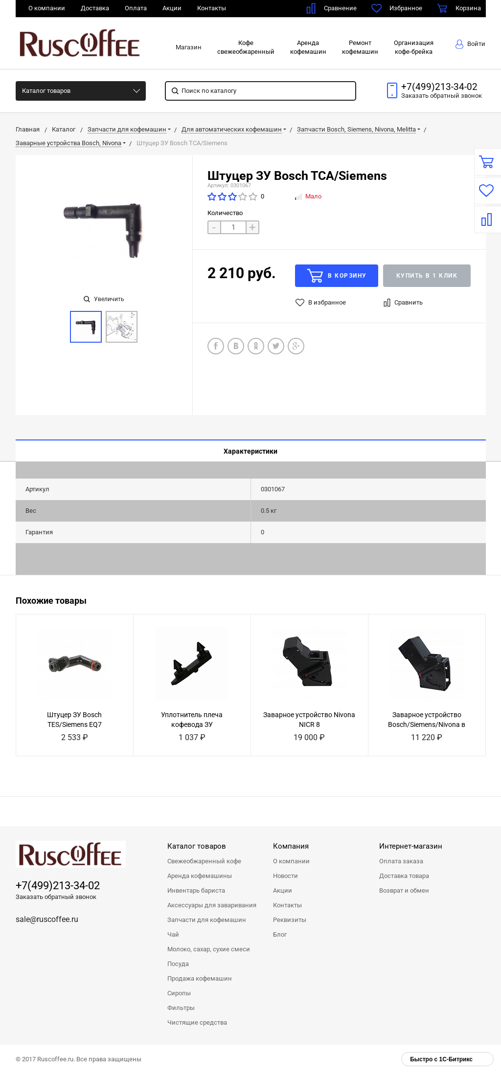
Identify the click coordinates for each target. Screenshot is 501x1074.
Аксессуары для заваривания (211, 905)
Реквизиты (289, 919)
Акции (172, 8)
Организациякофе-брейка (413, 47)
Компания (291, 846)
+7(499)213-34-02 (439, 87)
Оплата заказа (401, 861)
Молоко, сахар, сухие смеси (208, 949)
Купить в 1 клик (427, 275)
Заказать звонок (441, 95)
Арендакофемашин (308, 47)
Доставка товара (404, 875)
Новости (285, 875)
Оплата (136, 8)
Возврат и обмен (404, 890)
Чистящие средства (197, 1022)
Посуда (178, 963)
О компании (46, 8)
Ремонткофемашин (360, 47)
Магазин (189, 47)
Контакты (211, 8)
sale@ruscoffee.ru (47, 919)
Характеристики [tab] (250, 451)
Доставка (95, 8)
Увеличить (104, 299)
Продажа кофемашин (199, 978)
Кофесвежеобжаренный (245, 47)
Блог (280, 934)
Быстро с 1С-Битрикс (441, 1059)
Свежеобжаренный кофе (204, 861)
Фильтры (181, 1007)
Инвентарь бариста (196, 890)
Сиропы (179, 993)
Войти (470, 44)
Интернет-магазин (410, 846)
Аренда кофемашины (199, 875)
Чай (173, 934)
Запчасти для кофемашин (206, 919)
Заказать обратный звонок (56, 896)
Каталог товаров (46, 90)
